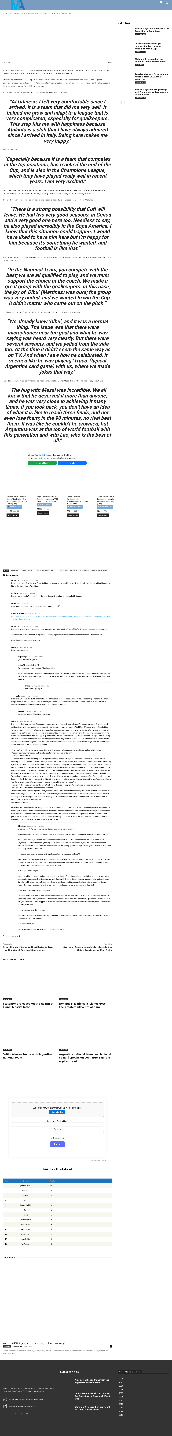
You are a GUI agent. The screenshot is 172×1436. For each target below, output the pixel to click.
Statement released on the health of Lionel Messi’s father (29, 1005)
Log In (72, 463)
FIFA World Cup (140, 34)
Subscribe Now (57, 1112)
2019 (121, 1404)
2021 (121, 1397)
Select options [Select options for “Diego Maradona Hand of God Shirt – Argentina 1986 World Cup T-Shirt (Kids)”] (43, 513)
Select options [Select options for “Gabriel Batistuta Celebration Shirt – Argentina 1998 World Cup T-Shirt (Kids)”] (73, 515)
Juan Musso (84, 571)
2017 (121, 1411)
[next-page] (122, 102)
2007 (121, 1419)
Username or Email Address (57, 1121)
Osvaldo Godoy (17, 1346)
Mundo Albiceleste (99, 571)
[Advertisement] (57, 38)
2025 (121, 1382)
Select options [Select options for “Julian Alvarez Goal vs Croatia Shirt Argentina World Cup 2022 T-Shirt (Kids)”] (103, 515)
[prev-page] (119, 102)
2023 (121, 1390)
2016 (121, 1415)
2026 (121, 1379)
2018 (121, 1408)
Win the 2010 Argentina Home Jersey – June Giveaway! (34, 1343)
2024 (121, 1386)
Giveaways (7, 1346)
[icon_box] (20, 1406)
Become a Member (42, 463)
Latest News (7, 999)
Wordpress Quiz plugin (98, 1160)
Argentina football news (21, 571)
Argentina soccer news (67, 571)
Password (57, 1129)
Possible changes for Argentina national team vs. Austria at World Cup (151, 76)
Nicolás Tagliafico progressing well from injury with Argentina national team (151, 92)
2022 (121, 1393)
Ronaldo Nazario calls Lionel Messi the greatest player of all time (83, 1005)
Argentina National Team (45, 571)
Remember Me (57, 1138)
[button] (167, 2)
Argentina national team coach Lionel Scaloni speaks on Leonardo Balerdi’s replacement (84, 1058)
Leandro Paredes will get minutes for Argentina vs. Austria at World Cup (148, 46)
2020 (121, 1400)
